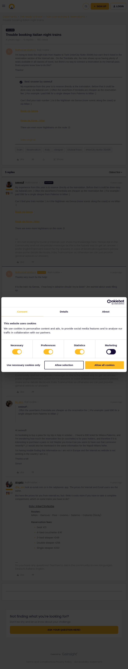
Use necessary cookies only (23, 365)
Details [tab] (64, 311)
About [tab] (106, 311)
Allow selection (64, 365)
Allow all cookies (104, 365)
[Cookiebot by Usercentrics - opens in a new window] (109, 302)
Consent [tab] (22, 311)
